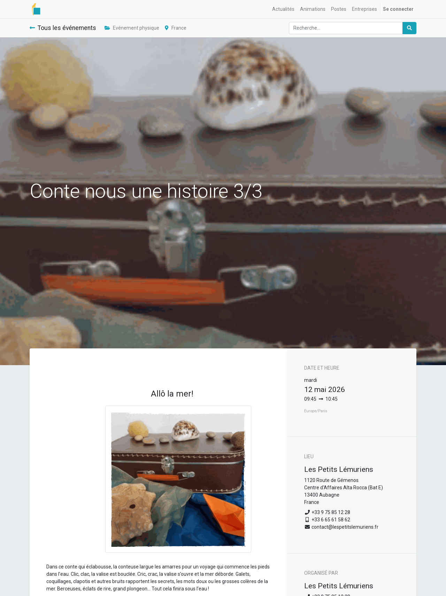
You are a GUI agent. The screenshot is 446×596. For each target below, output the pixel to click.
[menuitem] (283, 9)
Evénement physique (132, 28)
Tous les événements (63, 27)
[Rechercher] (409, 28)
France (175, 28)
